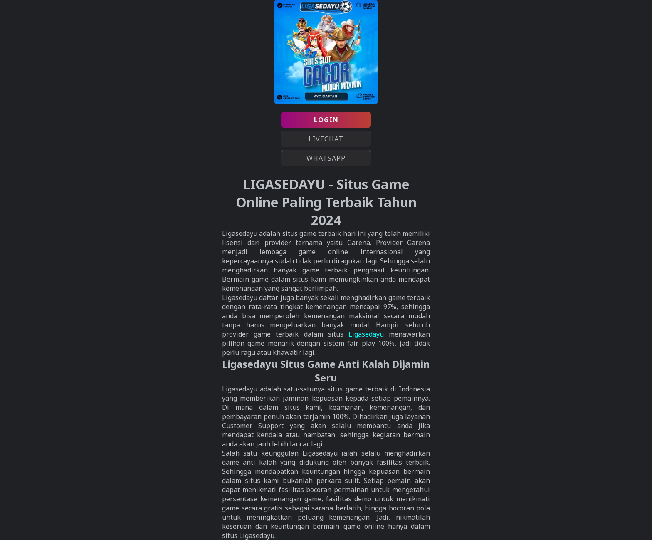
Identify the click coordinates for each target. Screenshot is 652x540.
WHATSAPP (326, 158)
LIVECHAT (326, 139)
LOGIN (326, 119)
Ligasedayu (366, 334)
